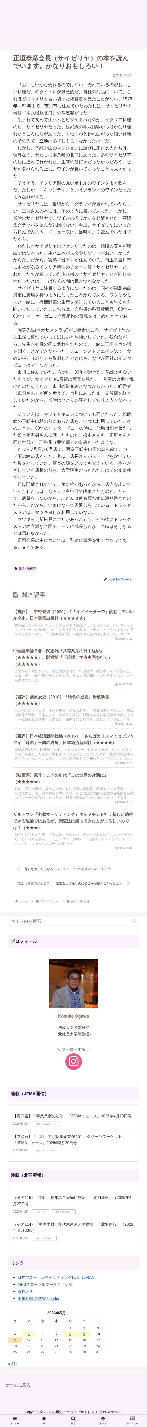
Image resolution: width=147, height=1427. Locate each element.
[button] (134, 929)
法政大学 (25, 1299)
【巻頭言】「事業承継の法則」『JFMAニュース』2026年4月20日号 (72, 1124)
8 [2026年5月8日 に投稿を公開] (70, 1342)
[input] (73, 929)
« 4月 (12, 1371)
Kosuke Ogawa (73, 1024)
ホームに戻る (19, 1392)
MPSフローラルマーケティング (45, 1292)
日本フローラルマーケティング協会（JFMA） (57, 1285)
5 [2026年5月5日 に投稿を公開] (29, 1342)
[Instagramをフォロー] (73, 1069)
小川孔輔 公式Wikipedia (38, 1307)
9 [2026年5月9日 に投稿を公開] (84, 1342)
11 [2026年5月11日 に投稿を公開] (15, 1348)
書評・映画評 (25, 568)
